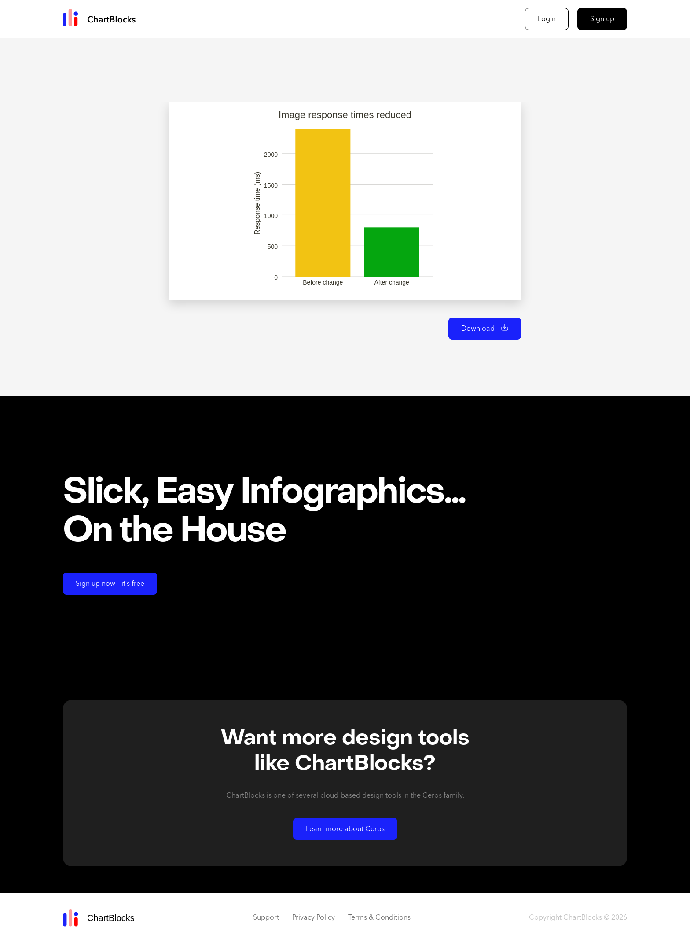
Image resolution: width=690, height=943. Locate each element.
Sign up (602, 19)
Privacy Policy (313, 917)
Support (266, 917)
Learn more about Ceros (345, 829)
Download (478, 329)
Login (547, 19)
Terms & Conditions (379, 917)
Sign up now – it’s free (110, 584)
